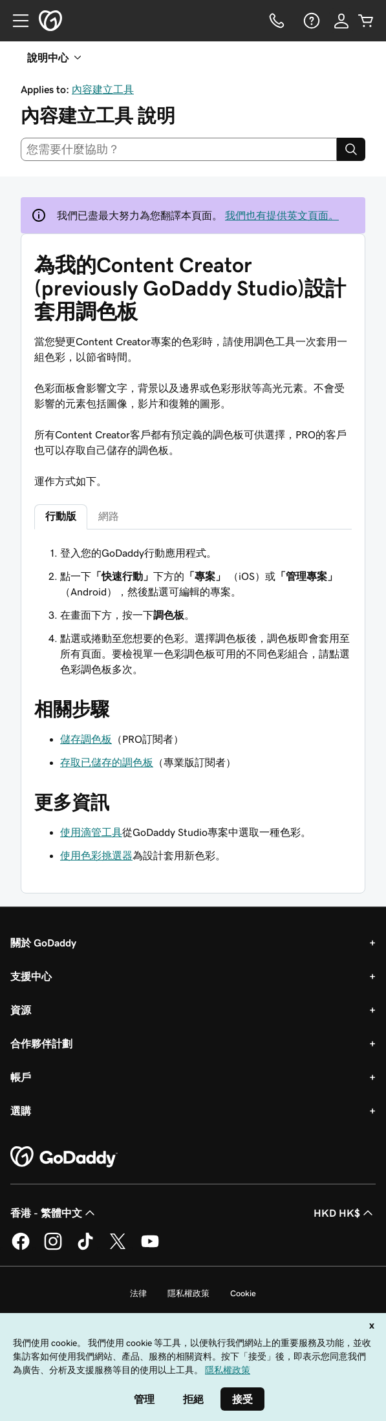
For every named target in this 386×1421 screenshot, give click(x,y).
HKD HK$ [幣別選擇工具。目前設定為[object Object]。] (345, 1213)
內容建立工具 (103, 89)
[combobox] (179, 149)
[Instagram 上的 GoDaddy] (53, 1248)
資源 (20, 1010)
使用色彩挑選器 (96, 855)
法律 (138, 1293)
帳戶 (20, 1077)
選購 (20, 1111)
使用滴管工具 (91, 832)
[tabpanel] (193, 611)
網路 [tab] (108, 516)
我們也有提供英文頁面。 (282, 215)
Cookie (243, 1293)
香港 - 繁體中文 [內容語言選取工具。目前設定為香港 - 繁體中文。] (54, 1213)
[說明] (310, 21)
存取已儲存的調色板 (106, 762)
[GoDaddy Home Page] (64, 1157)
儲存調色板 (86, 739)
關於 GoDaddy (43, 942)
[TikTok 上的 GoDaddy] (85, 1248)
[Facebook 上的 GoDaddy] (20, 1248)
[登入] (341, 20)
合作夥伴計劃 (41, 1043)
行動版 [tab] (60, 516)
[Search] (351, 149)
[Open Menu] (15, 21)
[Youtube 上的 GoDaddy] (150, 1248)
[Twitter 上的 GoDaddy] (117, 1248)
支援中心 (31, 976)
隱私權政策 (188, 1293)
